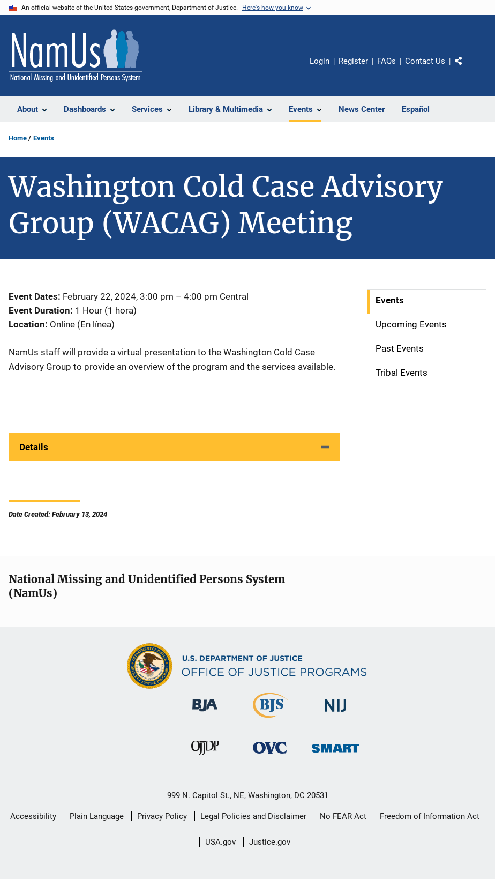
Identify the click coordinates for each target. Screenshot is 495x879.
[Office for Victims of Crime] (270, 755)
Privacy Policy (162, 816)
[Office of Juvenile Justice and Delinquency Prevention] (205, 757)
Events (43, 138)
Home (18, 138)
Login (319, 61)
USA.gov (220, 842)
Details (33, 447)
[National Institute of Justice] (335, 713)
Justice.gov (269, 842)
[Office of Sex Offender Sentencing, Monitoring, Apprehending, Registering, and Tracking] (335, 754)
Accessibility (33, 816)
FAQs (386, 61)
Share (467, 68)
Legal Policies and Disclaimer (253, 816)
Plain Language (97, 816)
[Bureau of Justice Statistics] (270, 719)
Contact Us (425, 61)
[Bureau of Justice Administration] (205, 713)
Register (353, 61)
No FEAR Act (343, 816)
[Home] (75, 56)
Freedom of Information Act (429, 816)
